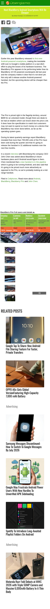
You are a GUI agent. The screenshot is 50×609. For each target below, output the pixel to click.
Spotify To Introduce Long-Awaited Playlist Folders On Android (23, 532)
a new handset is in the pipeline (32, 162)
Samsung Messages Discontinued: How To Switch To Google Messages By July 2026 (24, 446)
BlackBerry (5, 181)
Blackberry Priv (17, 181)
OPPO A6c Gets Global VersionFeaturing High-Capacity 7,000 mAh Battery (22, 392)
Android (37, 179)
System (41, 216)
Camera (16, 216)
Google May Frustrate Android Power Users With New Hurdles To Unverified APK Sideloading (24, 490)
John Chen (33, 181)
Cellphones (12, 179)
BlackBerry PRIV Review (11, 234)
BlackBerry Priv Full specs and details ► (17, 212)
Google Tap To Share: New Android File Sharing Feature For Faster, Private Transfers (23, 349)
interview (14, 154)
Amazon (9, 230)
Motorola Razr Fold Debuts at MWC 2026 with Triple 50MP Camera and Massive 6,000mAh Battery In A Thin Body (25, 586)
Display (4, 216)
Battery (29, 216)
